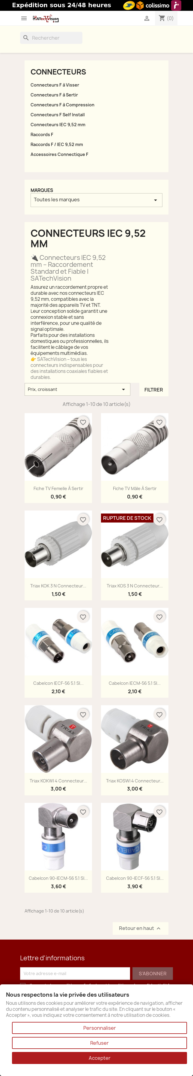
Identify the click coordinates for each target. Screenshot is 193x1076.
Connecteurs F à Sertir (54, 95)
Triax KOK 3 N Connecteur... (58, 586)
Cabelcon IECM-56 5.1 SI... (135, 683)
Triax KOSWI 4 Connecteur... (135, 781)
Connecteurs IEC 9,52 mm (58, 124)
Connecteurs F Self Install (58, 114)
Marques (42, 190)
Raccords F (42, 134)
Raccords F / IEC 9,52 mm (57, 144)
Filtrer (153, 389)
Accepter (100, 1058)
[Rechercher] (51, 38)
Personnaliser (99, 1028)
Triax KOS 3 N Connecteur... (135, 586)
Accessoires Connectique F (59, 154)
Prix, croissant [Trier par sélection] (77, 389)
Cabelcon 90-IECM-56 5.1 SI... (58, 878)
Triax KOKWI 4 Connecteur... (58, 781)
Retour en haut (140, 928)
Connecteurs (58, 72)
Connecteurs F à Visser (55, 85)
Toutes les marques (96, 200)
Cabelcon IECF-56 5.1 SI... (58, 683)
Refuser (99, 1043)
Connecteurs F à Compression (62, 105)
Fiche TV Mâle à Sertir (135, 488)
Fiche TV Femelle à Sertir (58, 488)
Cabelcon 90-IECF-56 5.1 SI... (135, 878)
